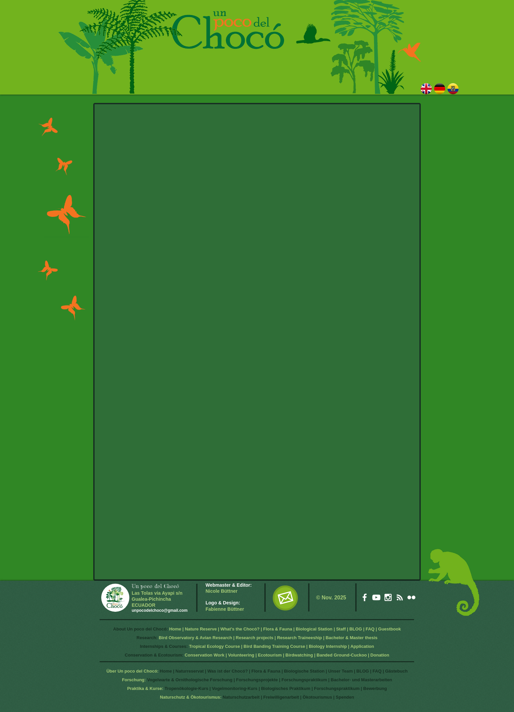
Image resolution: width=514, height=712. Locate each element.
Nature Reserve (201, 628)
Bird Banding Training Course (274, 646)
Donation (379, 655)
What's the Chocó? (239, 628)
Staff (341, 628)
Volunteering (241, 655)
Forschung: (134, 679)
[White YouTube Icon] (376, 597)
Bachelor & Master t (346, 637)
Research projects (254, 637)
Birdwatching (299, 655)
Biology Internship (328, 646)
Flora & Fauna (277, 628)
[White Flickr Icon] (411, 597)
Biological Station (314, 628)
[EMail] (285, 598)
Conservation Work (204, 655)
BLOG (355, 628)
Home (175, 628)
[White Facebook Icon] (365, 597)
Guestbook (389, 628)
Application (362, 646)
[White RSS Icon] (400, 597)
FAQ (370, 628)
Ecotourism (270, 655)
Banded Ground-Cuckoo (341, 655)
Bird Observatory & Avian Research (196, 637)
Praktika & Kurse (144, 688)
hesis (371, 637)
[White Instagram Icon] (388, 597)
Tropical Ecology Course (214, 646)
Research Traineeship (299, 637)
